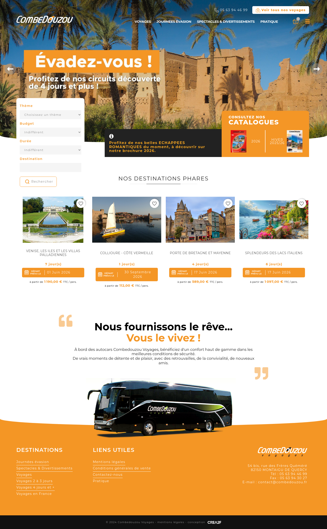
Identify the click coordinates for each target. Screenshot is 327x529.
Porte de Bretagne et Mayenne (200, 253)
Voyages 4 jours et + (35, 487)
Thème (26, 106)
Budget (27, 123)
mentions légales (170, 522)
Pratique (269, 21)
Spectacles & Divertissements (226, 21)
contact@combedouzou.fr (282, 482)
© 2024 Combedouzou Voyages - (131, 522)
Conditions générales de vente (122, 468)
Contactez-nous (108, 475)
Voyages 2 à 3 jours (34, 481)
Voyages (143, 21)
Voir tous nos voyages (281, 10)
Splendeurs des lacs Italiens (273, 253)
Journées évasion (173, 21)
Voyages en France (34, 494)
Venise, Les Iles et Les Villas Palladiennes (53, 253)
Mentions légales (109, 462)
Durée (26, 141)
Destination (31, 159)
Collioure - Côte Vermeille (126, 253)
